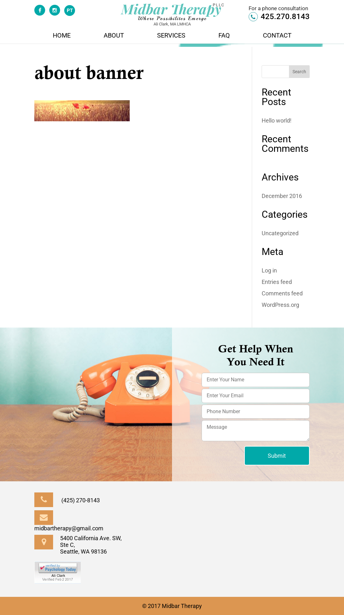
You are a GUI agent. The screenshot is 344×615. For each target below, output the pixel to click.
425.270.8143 (279, 16)
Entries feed (277, 282)
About (114, 36)
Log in (269, 270)
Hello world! (277, 120)
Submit (277, 455)
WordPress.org (280, 304)
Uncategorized (280, 233)
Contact (277, 36)
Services (171, 36)
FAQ (224, 36)
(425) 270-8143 (67, 500)
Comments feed (282, 293)
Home (62, 36)
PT (70, 10)
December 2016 (282, 196)
